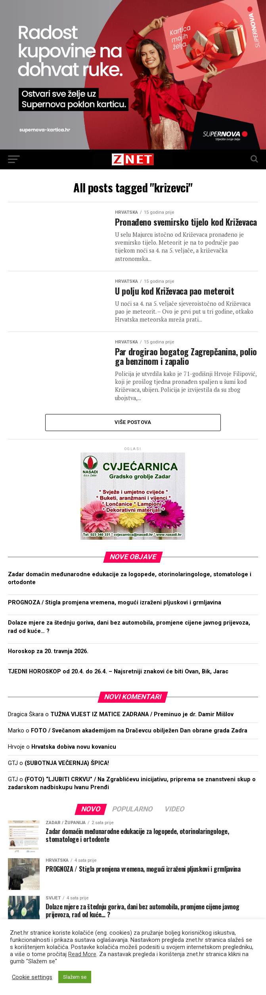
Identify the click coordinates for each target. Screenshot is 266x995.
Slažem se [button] (74, 977)
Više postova (133, 434)
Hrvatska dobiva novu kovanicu (73, 758)
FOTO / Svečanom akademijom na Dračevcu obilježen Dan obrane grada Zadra (139, 742)
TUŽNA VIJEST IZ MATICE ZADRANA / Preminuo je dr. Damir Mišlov (141, 726)
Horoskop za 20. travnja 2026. (48, 662)
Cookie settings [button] (32, 977)
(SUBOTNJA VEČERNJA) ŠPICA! (67, 774)
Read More (82, 954)
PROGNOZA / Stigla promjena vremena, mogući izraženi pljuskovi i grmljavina (114, 614)
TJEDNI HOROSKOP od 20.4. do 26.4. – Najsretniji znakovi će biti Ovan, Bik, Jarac (118, 683)
